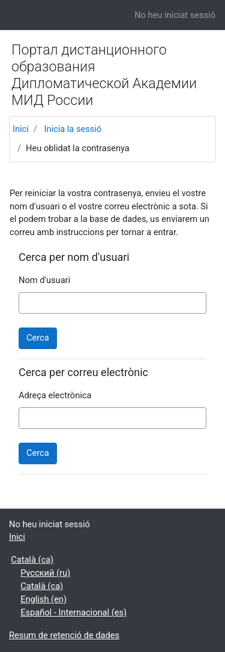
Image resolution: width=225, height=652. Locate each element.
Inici (21, 129)
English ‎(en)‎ (43, 599)
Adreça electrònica (55, 395)
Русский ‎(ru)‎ (45, 572)
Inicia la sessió (72, 129)
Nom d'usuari (44, 280)
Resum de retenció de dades (64, 635)
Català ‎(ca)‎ (32, 559)
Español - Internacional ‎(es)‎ (73, 612)
